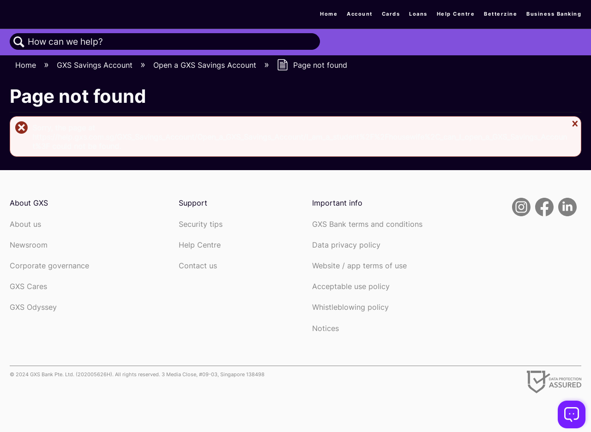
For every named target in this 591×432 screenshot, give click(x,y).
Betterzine (500, 14)
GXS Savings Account (96, 65)
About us (25, 224)
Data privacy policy (346, 245)
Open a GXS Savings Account (206, 65)
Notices (325, 328)
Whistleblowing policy (350, 307)
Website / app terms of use (359, 265)
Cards (391, 14)
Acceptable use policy (351, 286)
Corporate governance (49, 265)
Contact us (198, 265)
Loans (418, 14)
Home (329, 14)
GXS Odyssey (33, 307)
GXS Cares (28, 286)
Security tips (201, 224)
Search (19, 42)
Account (360, 14)
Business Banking (553, 14)
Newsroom (29, 245)
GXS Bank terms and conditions (367, 224)
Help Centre (456, 14)
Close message (574, 123)
